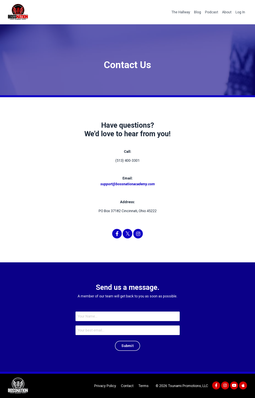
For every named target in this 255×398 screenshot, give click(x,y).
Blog (197, 12)
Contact (127, 386)
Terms (143, 386)
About (226, 12)
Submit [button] (127, 346)
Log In (240, 12)
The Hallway (180, 12)
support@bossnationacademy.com (127, 184)
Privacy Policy (105, 386)
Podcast (211, 12)
